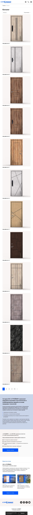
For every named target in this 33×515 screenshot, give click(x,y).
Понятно (22, 513)
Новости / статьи (10, 492)
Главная (4, 5)
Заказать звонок (10, 449)
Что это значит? (9, 513)
